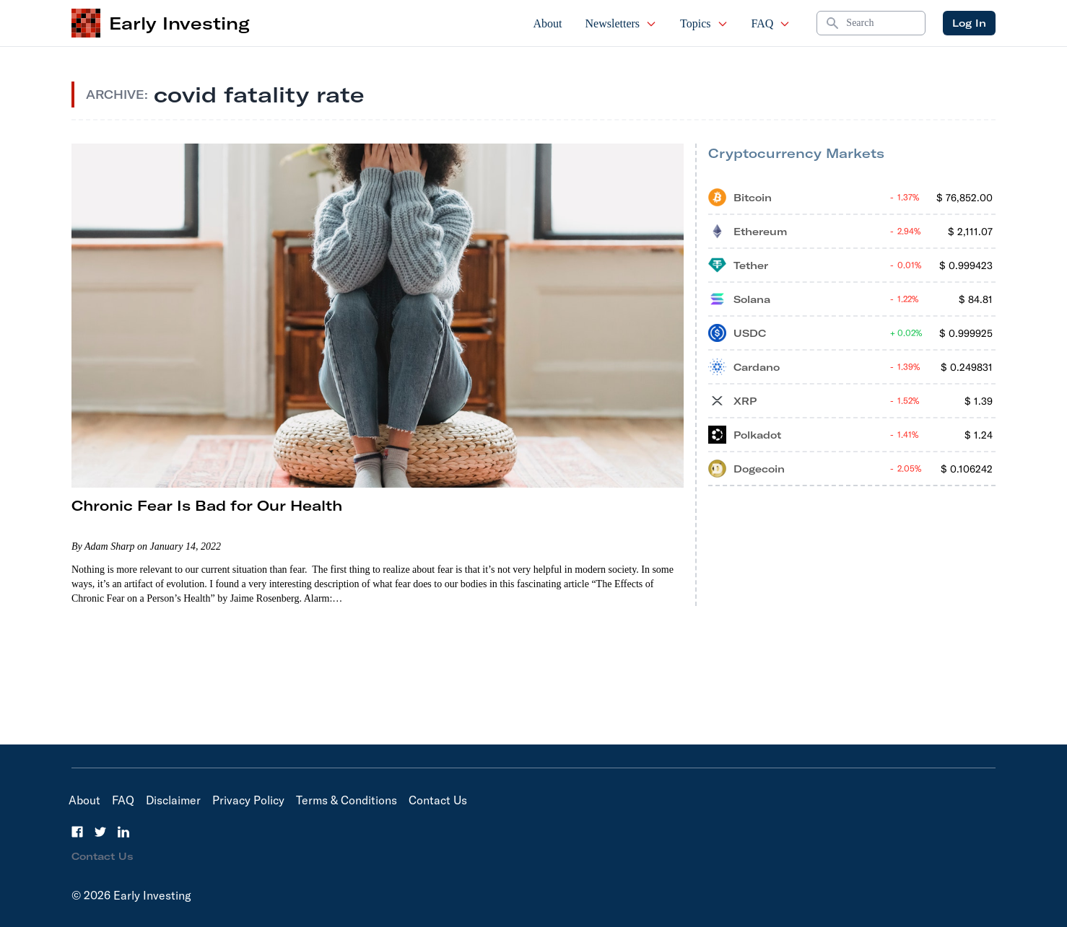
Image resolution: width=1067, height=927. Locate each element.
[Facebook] (77, 832)
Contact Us (438, 800)
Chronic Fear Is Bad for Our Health (206, 505)
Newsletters (621, 23)
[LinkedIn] (123, 832)
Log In (969, 23)
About (548, 23)
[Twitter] (100, 832)
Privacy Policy (248, 800)
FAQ (771, 23)
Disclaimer (173, 800)
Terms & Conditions (346, 800)
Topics (704, 23)
